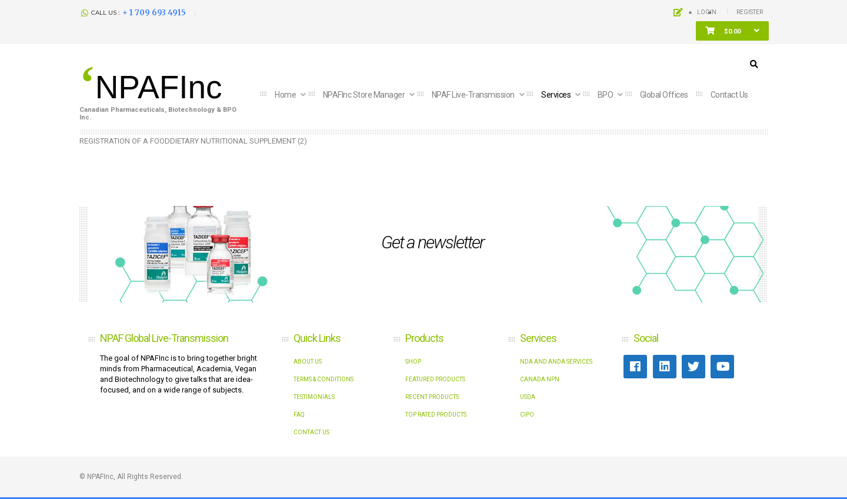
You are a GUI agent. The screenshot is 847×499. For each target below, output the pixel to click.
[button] (732, 31)
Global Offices (664, 94)
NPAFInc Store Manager (364, 94)
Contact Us (311, 432)
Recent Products (432, 397)
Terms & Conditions (324, 379)
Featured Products (435, 379)
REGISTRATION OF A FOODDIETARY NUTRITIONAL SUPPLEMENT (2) (193, 141)
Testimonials (314, 397)
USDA (527, 397)
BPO (606, 94)
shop (413, 361)
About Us (308, 361)
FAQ (299, 414)
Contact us (729, 94)
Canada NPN (539, 379)
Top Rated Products (435, 414)
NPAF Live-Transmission (474, 94)
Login (706, 12)
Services (556, 94)
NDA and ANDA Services (556, 361)
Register (749, 12)
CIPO (527, 414)
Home (286, 94)
